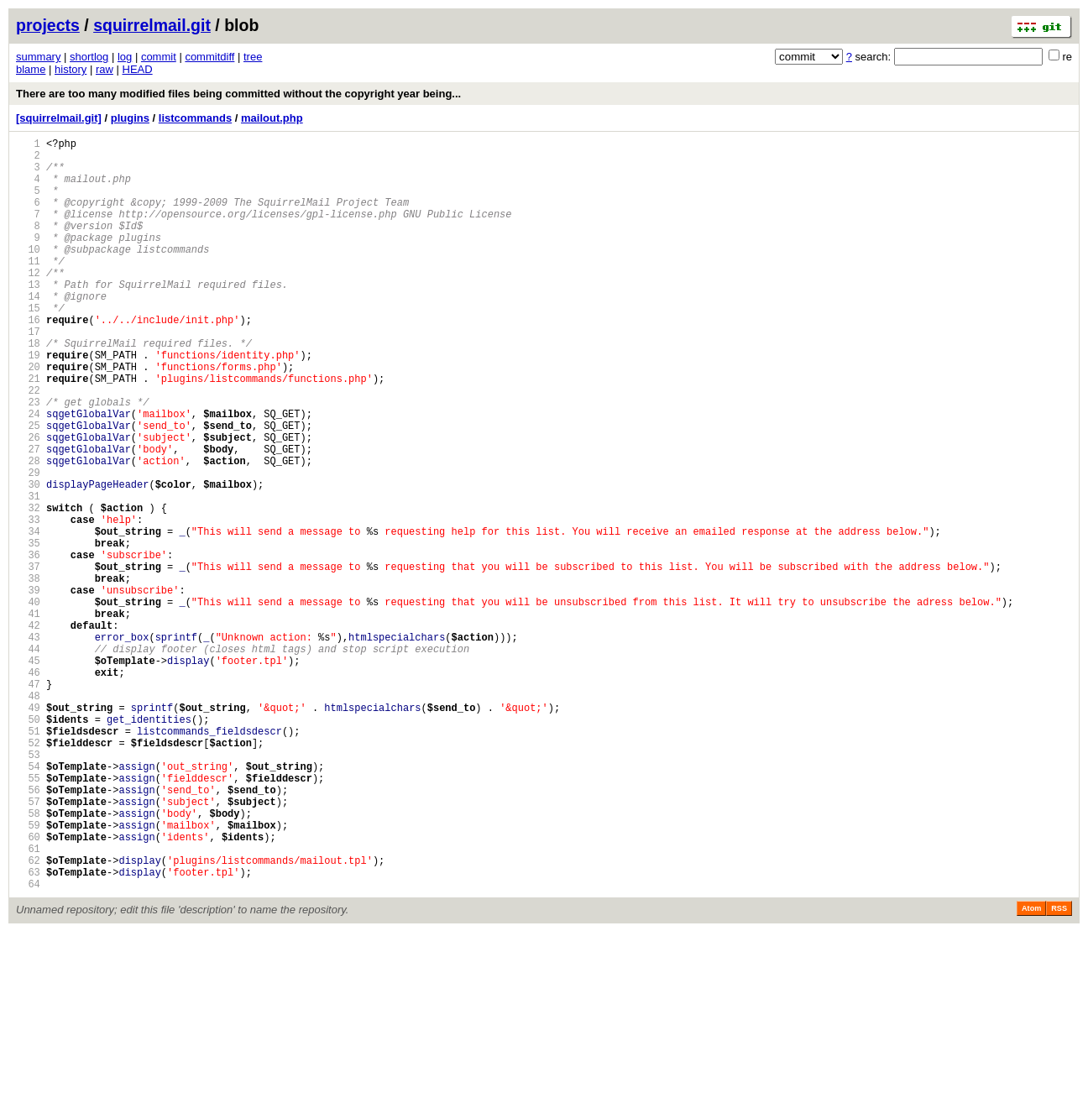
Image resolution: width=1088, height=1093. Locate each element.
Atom (1031, 1069)
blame (30, 69)
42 (28, 731)
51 (28, 859)
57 (28, 945)
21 (28, 431)
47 (28, 802)
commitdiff (209, 56)
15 (28, 345)
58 (28, 959)
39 (28, 688)
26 (28, 502)
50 (28, 845)
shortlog (89, 56)
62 (28, 1016)
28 (28, 531)
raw (104, 69)
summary (38, 56)
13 (28, 317)
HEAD (138, 69)
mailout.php (272, 118)
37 (28, 659)
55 (28, 916)
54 (28, 902)
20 (28, 417)
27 (28, 517)
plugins (130, 118)
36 (28, 645)
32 (28, 588)
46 (28, 788)
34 (28, 616)
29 (28, 545)
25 (28, 488)
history (70, 69)
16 (28, 360)
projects (48, 25)
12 (28, 302)
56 (28, 930)
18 (28, 388)
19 (28, 402)
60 (28, 988)
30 (28, 559)
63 (28, 1030)
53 (28, 888)
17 (28, 374)
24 (28, 474)
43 (28, 745)
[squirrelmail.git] (59, 118)
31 (28, 574)
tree (252, 56)
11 (28, 288)
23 (28, 459)
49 (28, 831)
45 (28, 773)
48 (28, 816)
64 (28, 1045)
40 (28, 702)
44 (28, 759)
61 (28, 1002)
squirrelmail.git (152, 25)
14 (28, 331)
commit (158, 56)
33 (28, 602)
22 (28, 445)
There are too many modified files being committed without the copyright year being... (238, 93)
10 (28, 274)
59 (28, 973)
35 (28, 631)
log (125, 56)
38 (28, 674)
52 (28, 873)
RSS (1059, 1069)
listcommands (195, 118)
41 (28, 716)
